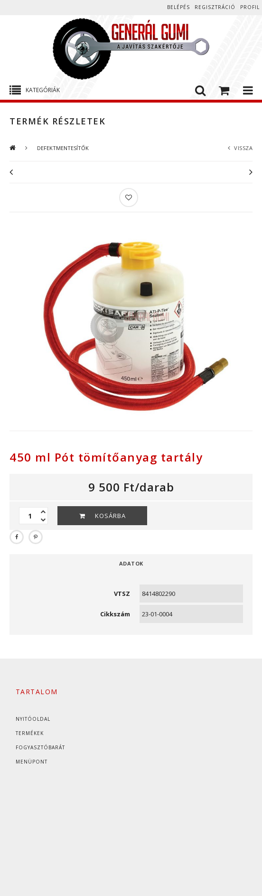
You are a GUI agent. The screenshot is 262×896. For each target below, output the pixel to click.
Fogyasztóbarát (40, 747)
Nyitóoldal (33, 719)
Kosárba (110, 515)
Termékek (30, 733)
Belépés (178, 7)
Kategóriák (43, 90)
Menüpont (31, 761)
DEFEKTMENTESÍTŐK (63, 147)
